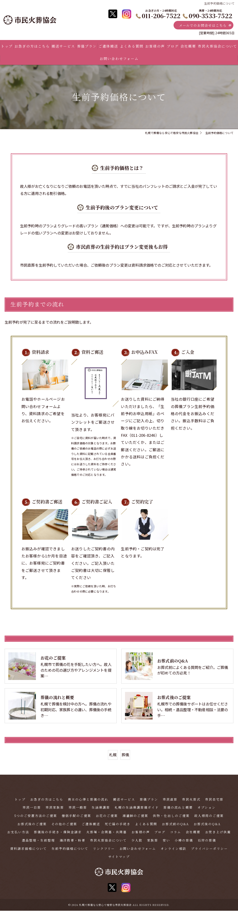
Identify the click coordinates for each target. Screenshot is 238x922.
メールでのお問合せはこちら (202, 25)
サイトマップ (119, 868)
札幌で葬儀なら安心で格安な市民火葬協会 (105, 916)
